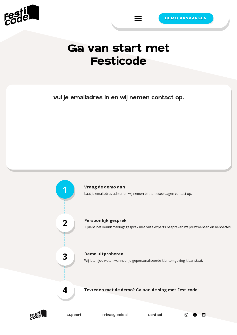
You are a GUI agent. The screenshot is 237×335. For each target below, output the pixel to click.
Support (74, 315)
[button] (138, 18)
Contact (155, 315)
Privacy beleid (115, 315)
